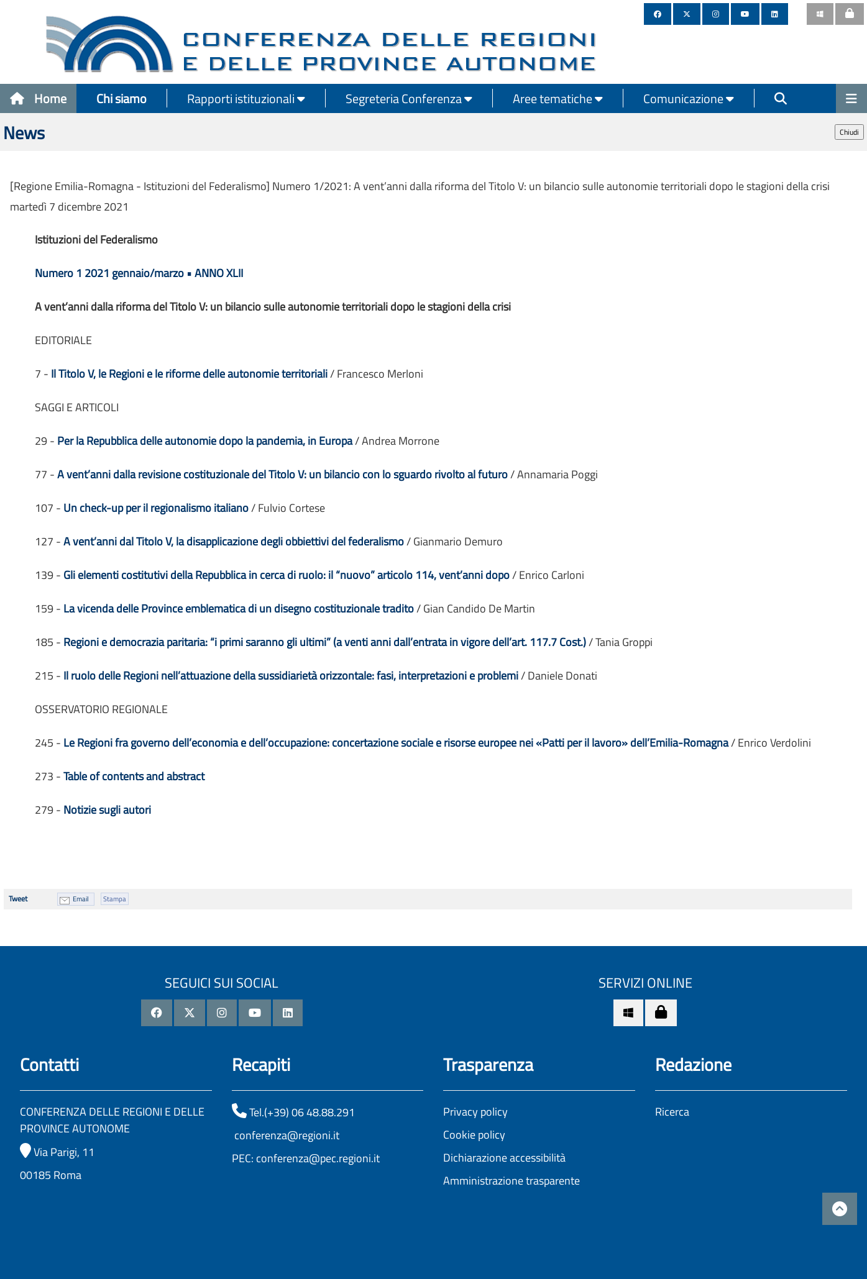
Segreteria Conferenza (409, 98)
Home (38, 98)
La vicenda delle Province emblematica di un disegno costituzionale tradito (238, 608)
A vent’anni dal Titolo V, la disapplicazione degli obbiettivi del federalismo (233, 541)
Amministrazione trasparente (511, 1180)
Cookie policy (474, 1134)
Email (81, 899)
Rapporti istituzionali (246, 98)
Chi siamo (121, 98)
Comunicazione (688, 98)
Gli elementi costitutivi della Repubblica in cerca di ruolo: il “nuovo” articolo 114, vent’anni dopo (286, 575)
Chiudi (849, 132)
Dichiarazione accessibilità (504, 1157)
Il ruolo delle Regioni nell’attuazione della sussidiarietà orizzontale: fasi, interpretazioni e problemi (290, 675)
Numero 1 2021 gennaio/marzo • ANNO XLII (139, 273)
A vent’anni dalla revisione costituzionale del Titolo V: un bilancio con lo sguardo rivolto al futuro (282, 474)
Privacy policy (475, 1111)
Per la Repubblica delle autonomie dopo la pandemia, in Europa (204, 440)
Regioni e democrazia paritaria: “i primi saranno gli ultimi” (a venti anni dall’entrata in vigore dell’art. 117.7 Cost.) (324, 642)
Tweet (18, 898)
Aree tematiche (558, 98)
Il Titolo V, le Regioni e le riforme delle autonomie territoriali (189, 373)
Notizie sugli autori (107, 809)
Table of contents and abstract (133, 776)
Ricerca (672, 1111)
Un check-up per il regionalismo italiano (156, 507)
